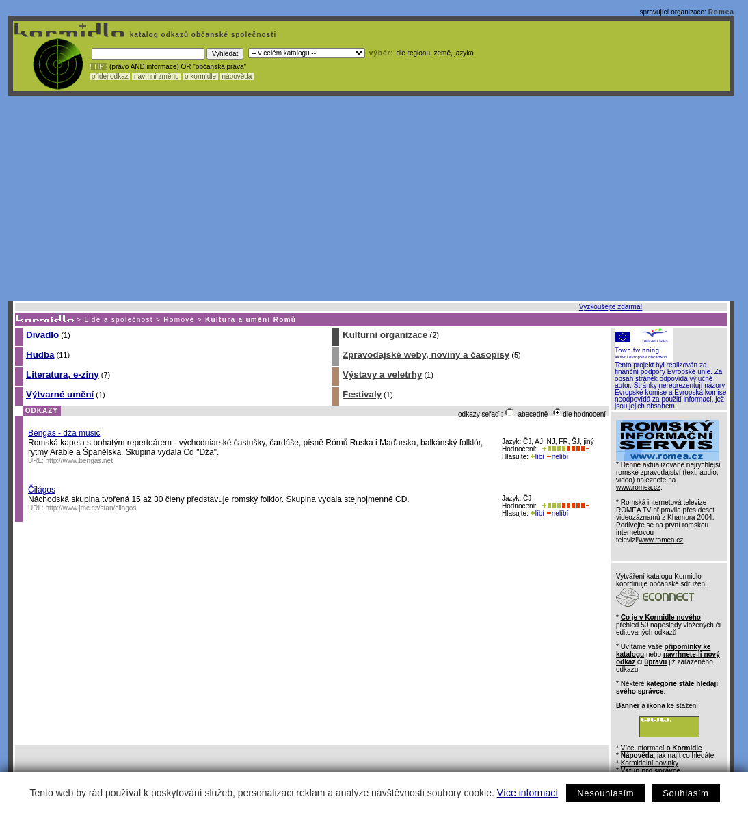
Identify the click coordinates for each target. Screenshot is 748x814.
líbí (537, 456)
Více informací (527, 792)
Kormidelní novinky (649, 763)
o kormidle (200, 76)
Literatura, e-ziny (62, 374)
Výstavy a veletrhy (382, 374)
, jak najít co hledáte (667, 755)
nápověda (237, 76)
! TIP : (98, 66)
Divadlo (42, 335)
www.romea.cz (638, 487)
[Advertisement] (371, 198)
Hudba (40, 355)
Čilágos (41, 490)
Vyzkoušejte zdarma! (610, 307)
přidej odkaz (110, 76)
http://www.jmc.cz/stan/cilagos (91, 508)
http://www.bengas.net (79, 460)
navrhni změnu (156, 76)
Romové (178, 320)
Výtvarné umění (60, 394)
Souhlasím (685, 793)
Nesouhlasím (605, 793)
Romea (721, 12)
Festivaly (362, 394)
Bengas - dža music (64, 433)
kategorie (661, 683)
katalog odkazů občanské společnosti (201, 34)
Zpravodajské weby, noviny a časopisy (426, 355)
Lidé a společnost (118, 320)
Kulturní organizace (385, 335)
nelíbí (557, 456)
